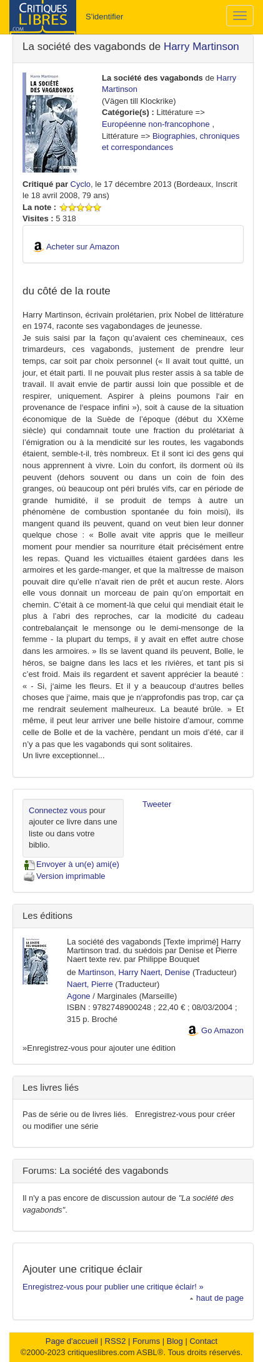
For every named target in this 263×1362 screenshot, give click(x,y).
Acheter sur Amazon (82, 246)
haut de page (216, 1298)
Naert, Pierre (90, 984)
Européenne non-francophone (156, 124)
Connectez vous (58, 810)
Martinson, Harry (108, 972)
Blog (175, 1341)
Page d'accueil (72, 1341)
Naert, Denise (165, 972)
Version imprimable (64, 876)
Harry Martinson (201, 47)
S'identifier (104, 16)
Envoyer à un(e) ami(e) (70, 864)
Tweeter (156, 804)
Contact (203, 1341)
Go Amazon (222, 1030)
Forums (146, 1341)
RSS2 (115, 1341)
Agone (79, 996)
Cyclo (81, 184)
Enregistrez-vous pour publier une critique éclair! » (113, 1286)
